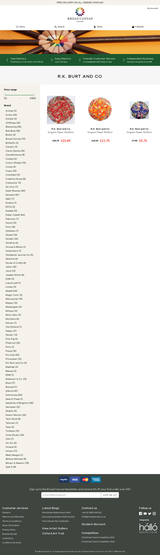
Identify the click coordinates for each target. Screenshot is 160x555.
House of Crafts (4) (16, 263)
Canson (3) (12, 147)
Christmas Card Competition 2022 (98, 541)
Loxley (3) (11, 287)
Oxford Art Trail (53, 533)
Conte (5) (11, 167)
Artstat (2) (11, 119)
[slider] (4, 95)
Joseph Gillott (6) (15, 275)
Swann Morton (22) (16, 415)
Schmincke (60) (14, 395)
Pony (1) (10, 347)
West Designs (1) (14, 455)
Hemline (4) (12, 259)
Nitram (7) (11, 323)
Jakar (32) (11, 267)
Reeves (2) (11, 371)
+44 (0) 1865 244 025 (91, 512)
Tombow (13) (12, 431)
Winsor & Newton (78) (17, 463)
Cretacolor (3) (13, 183)
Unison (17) (11, 451)
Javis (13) (10, 271)
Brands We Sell (9, 534)
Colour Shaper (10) (16, 162)
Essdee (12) (11, 211)
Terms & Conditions (11, 521)
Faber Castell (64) (15, 215)
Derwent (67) (12, 195)
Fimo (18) (10, 227)
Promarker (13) (13, 359)
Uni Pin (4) (11, 443)
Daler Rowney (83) (15, 190)
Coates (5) (11, 159)
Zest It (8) (11, 467)
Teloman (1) (12, 423)
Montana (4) (12, 319)
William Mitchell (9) (16, 459)
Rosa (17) (10, 383)
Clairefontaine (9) (15, 154)
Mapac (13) (11, 303)
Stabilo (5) (11, 411)
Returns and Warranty (13, 517)
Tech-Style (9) (13, 419)
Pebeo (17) (11, 331)
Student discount (93, 524)
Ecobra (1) (11, 203)
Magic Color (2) (14, 295)
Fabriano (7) (12, 219)
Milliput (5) (11, 311)
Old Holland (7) (14, 327)
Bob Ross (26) (13, 131)
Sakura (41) (12, 391)
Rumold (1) (11, 387)
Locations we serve (11, 542)
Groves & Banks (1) (16, 247)
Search (61, 27)
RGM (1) (10, 375)
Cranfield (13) (13, 175)
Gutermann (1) (13, 251)
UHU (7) (10, 439)
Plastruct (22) (13, 343)
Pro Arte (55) (12, 355)
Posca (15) (11, 351)
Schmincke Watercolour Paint (56, 512)
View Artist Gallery (55, 528)
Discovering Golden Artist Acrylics (58, 517)
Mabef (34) (11, 291)
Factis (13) (11, 223)
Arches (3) (11, 111)
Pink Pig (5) (12, 339)
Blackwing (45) (13, 126)
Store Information (11, 525)
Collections (7, 538)
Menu (22, 27)
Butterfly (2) (12, 143)
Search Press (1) (14, 399)
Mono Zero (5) (13, 315)
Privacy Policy (8, 530)
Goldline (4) (12, 243)
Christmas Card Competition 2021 (98, 537)
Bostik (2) (11, 134)
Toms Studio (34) (15, 435)
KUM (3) (10, 279)
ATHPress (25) (13, 123)
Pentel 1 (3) (11, 335)
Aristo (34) (11, 115)
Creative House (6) (16, 179)
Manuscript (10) (14, 299)
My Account (152, 8)
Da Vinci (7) (12, 187)
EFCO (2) (10, 207)
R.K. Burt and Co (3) (16, 363)
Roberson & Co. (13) (16, 379)
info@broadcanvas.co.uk (94, 517)
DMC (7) (10, 199)
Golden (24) (12, 239)
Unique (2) (11, 447)
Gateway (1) (12, 231)
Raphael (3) (12, 367)
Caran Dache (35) (15, 151)
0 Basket (139, 27)
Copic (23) (11, 171)
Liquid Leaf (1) (13, 283)
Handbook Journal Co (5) (19, 255)
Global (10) (11, 235)
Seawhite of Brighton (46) (19, 403)
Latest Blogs (50, 508)
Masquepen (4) (14, 307)
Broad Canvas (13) (15, 139)
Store (99, 27)
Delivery (6, 512)
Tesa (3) (10, 427)
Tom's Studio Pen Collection (55, 521)
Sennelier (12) (13, 407)
